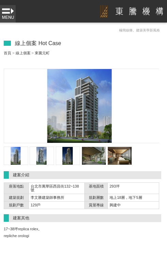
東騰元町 (42, 53)
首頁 (7, 53)
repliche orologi (16, 236)
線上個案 (23, 53)
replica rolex (28, 229)
